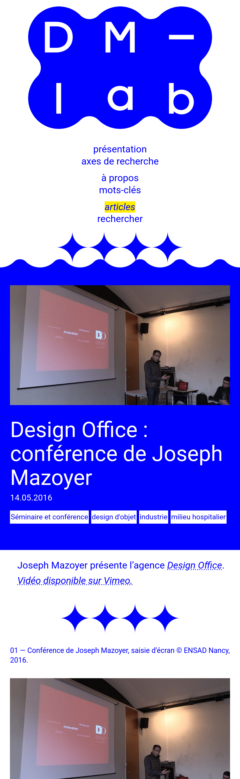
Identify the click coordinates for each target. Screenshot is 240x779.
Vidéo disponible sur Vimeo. (74, 580)
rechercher (120, 218)
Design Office (194, 565)
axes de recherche (120, 161)
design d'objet (114, 517)
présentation (120, 149)
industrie (153, 517)
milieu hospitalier (198, 517)
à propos (120, 178)
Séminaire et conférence (49, 517)
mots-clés (120, 190)
